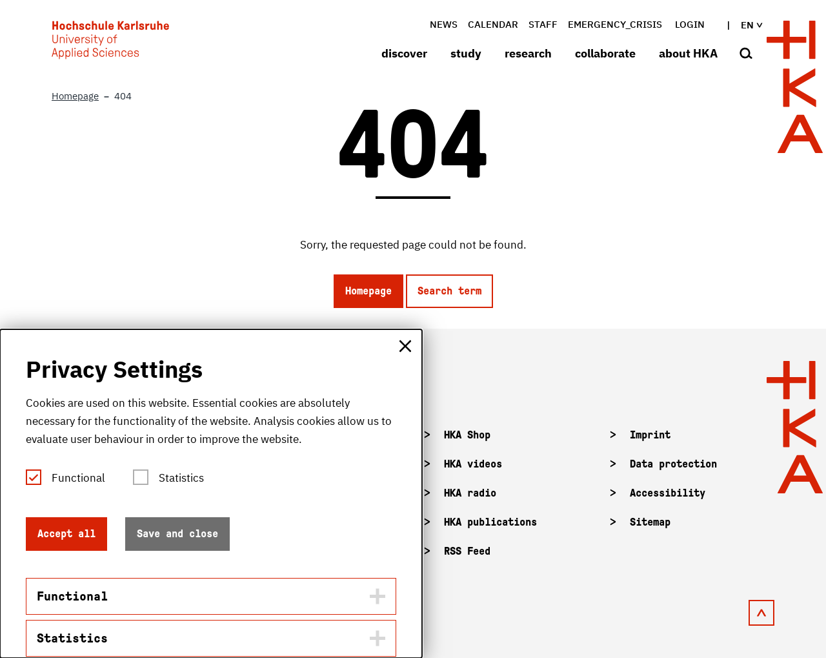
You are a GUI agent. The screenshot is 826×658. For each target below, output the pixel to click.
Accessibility (667, 493)
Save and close (177, 534)
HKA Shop (467, 435)
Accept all (66, 534)
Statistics (181, 478)
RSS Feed (467, 551)
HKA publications (490, 522)
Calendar (493, 24)
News (444, 24)
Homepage (368, 291)
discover (404, 53)
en (741, 25)
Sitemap (650, 522)
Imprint (650, 435)
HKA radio (470, 493)
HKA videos (473, 464)
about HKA (688, 53)
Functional (78, 478)
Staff (543, 24)
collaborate (605, 53)
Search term (449, 291)
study (465, 53)
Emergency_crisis (615, 24)
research (528, 53)
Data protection (673, 464)
